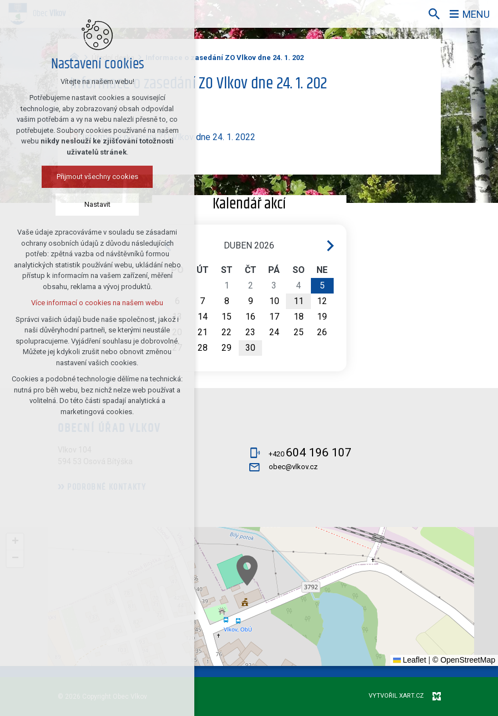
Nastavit (97, 204)
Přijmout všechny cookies (97, 176)
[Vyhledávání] (434, 13)
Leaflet (409, 659)
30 (250, 347)
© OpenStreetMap (463, 659)
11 (299, 301)
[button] (247, 570)
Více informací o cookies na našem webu (97, 303)
